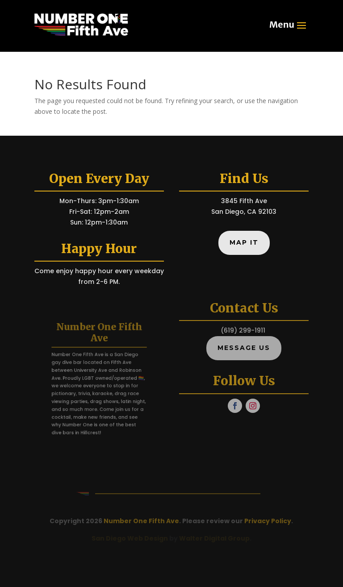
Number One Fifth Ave (141, 520)
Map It (244, 242)
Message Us (244, 348)
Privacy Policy (267, 520)
